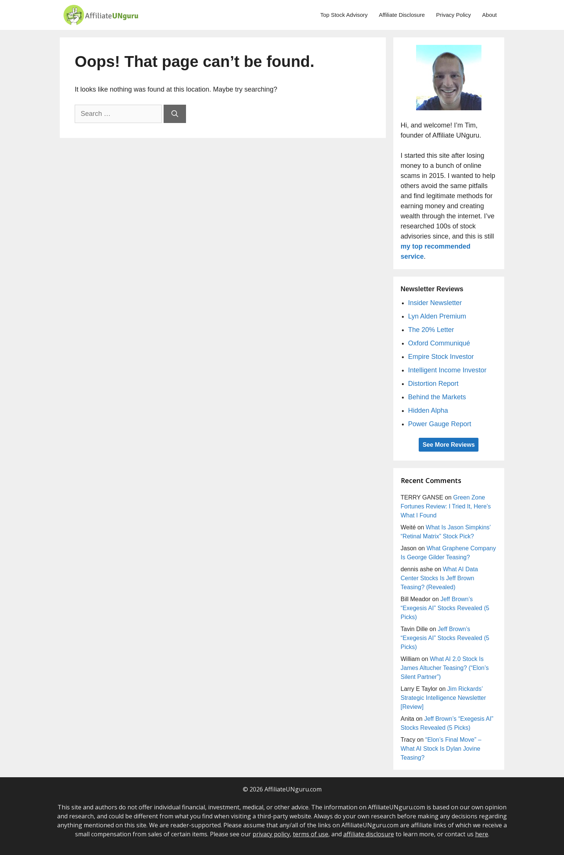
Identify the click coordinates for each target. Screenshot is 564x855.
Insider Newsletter (435, 303)
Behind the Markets (437, 397)
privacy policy (271, 834)
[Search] (175, 114)
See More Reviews (448, 445)
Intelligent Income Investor (447, 370)
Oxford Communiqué (439, 343)
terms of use (310, 834)
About (489, 15)
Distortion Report (433, 383)
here (481, 834)
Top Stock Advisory (344, 15)
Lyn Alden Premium (437, 316)
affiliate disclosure (368, 834)
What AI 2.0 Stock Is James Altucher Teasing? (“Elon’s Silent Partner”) (445, 668)
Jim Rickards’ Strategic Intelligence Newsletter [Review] (443, 698)
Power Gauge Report (439, 424)
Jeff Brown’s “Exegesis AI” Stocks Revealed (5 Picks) (445, 608)
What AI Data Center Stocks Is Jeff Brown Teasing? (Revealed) (439, 578)
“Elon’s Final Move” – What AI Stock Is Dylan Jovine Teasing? (441, 748)
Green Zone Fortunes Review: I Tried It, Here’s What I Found (446, 506)
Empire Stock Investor (441, 356)
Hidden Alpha (428, 410)
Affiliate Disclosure (402, 15)
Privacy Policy (453, 15)
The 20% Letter (431, 329)
